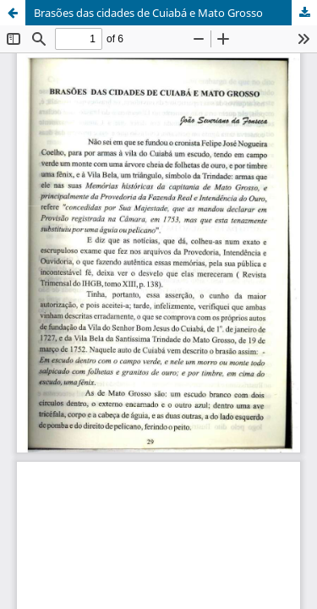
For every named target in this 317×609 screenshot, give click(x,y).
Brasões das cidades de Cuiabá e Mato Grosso (148, 12)
